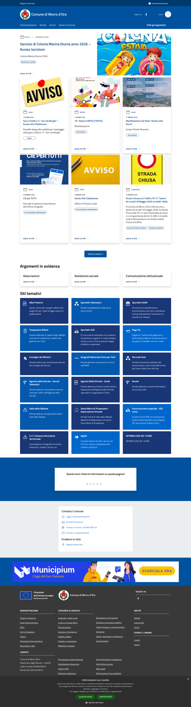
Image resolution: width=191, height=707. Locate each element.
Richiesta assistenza (67, 673)
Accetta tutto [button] (85, 697)
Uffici (22, 627)
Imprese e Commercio (67, 632)
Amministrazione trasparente (109, 659)
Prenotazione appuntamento (70, 659)
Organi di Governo (28, 618)
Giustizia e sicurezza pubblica (109, 622)
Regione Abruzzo (27, 3)
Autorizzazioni (102, 641)
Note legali (100, 668)
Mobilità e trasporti (66, 645)
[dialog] (95, 691)
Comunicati (133, 189)
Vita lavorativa (64, 627)
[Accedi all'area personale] (158, 3)
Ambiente (100, 631)
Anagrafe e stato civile (68, 618)
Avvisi (27, 37)
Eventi (137, 644)
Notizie (79, 112)
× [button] (188, 679)
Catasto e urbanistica (67, 641)
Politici (23, 636)
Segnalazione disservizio (68, 664)
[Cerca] (168, 14)
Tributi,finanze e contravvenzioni (110, 627)
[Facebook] (145, 14)
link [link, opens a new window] (120, 691)
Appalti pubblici (64, 636)
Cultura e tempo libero (68, 622)
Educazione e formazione (107, 618)
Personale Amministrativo (31, 641)
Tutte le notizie (95, 254)
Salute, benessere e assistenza (109, 636)
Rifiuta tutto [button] (106, 697)
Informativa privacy (104, 664)
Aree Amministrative (29, 622)
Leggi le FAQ (63, 668)
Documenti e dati (27, 645)
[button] (95, 702)
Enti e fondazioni (27, 632)
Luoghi (137, 640)
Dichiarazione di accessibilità (108, 673)
